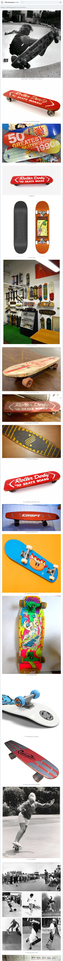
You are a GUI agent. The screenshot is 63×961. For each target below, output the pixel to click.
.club (12, 2)
